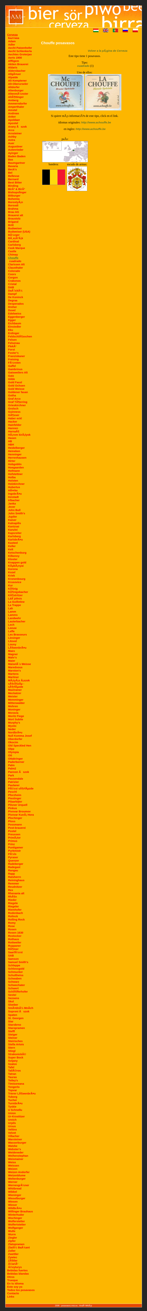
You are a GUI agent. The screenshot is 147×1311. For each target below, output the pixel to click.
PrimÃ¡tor (14, 837)
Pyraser (13, 857)
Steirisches (15, 1041)
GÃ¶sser (13, 415)
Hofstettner (15, 474)
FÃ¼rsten (14, 362)
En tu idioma (15, 1283)
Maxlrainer (15, 689)
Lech (11, 624)
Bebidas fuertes (17, 1270)
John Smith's (16, 513)
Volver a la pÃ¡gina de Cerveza (107, 50)
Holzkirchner (16, 483)
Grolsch (13, 408)
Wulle (11, 1231)
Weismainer (15, 1159)
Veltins (12, 1129)
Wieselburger (16, 1198)
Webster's (14, 1149)
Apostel (13, 123)
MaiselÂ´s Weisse (19, 664)
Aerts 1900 (15, 57)
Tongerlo (14, 1086)
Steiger (12, 1034)
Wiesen (13, 1201)
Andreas (13, 113)
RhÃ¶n (12, 896)
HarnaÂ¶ (13, 431)
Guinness (14, 411)
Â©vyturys (15, 1267)
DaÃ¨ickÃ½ (15, 290)
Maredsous (15, 667)
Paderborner (16, 761)
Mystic (12, 725)
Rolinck (13, 916)
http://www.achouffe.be (96, 122)
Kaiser (12, 519)
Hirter (11, 460)
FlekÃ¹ (12, 346)
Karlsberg (14, 536)
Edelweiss (14, 313)
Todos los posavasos (21, 1290)
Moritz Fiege (16, 716)
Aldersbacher (17, 70)
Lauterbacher (16, 621)
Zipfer (12, 1240)
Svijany (13, 1060)
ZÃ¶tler (13, 1260)
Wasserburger (17, 1142)
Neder (12, 729)
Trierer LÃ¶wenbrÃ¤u (22, 1093)
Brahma (13, 208)
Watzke (12, 1145)
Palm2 (12, 768)
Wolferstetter (16, 1221)
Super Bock (15, 1057)
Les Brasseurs (17, 634)
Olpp (11, 748)
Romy (12, 922)
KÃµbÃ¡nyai (16, 565)
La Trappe (14, 605)
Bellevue (13, 175)
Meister (13, 696)
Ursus (12, 1126)
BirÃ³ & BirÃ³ (16, 189)
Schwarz (13, 981)
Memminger (15, 699)
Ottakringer (15, 758)
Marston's (14, 670)
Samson (13, 958)
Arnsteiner (15, 133)
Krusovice (14, 582)
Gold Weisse (16, 388)
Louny (12, 644)
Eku (10, 329)
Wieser (12, 1204)
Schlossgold (16, 968)
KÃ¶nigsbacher (18, 591)
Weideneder (16, 1152)
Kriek (11, 575)
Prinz (11, 844)
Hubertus (14, 487)
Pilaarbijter (15, 801)
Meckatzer (14, 693)
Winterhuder (16, 1214)
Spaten (12, 1014)
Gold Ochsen (16, 385)
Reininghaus (16, 880)
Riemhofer (15, 909)
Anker (12, 116)
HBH (11, 444)
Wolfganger (15, 1227)
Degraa (12, 300)
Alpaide (13, 77)
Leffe (11, 631)
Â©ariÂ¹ (13, 1263)
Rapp (11, 873)
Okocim (13, 742)
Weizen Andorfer (19, 1172)
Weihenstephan (18, 1155)
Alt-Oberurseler (18, 83)
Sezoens (13, 998)
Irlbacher (14, 500)
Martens (13, 673)
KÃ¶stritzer (15, 595)
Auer (11, 143)
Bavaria (13, 166)
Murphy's (14, 722)
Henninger (15, 454)
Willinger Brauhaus (20, 1211)
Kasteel (13, 542)
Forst (11, 349)
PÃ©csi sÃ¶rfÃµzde (21, 788)
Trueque (12, 1280)
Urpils (12, 1122)
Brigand (13, 221)
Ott (10, 755)
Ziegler (12, 1237)
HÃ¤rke (13, 490)
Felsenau (14, 342)
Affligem (13, 60)
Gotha (12, 395)
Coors (12, 274)
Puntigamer (15, 847)
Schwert (13, 988)
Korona (13, 569)
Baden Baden (17, 156)
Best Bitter (15, 182)
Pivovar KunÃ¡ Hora (21, 814)
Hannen (13, 428)
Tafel (11, 1067)
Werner (12, 1181)
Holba (12, 477)
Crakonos (14, 280)
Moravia (13, 712)
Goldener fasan (18, 392)
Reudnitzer (15, 886)
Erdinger (13, 333)
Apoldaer (14, 119)
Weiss (12, 1162)
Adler (11, 44)
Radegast (14, 867)
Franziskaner (16, 356)
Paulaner (14, 785)
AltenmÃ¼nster (18, 93)
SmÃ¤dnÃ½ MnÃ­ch (20, 1007)
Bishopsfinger (17, 192)
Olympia (13, 752)
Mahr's (12, 657)
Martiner (13, 677)
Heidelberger (16, 447)
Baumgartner (16, 162)
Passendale (15, 778)
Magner (13, 654)
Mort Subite (15, 719)
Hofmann (14, 470)
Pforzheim (14, 795)
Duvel (12, 310)
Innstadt (13, 496)
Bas (10, 159)
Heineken (14, 451)
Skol (11, 1001)
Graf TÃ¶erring (17, 401)
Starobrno (14, 1024)
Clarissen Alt (16, 264)
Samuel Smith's (18, 962)
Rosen (12, 929)
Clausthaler (15, 267)
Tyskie (12, 1106)
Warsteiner (15, 1139)
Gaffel (12, 365)
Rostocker (14, 935)
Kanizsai (13, 526)
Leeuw (12, 627)
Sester (12, 994)
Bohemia (14, 198)
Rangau (13, 870)
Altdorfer (14, 87)
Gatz (11, 375)
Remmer (13, 883)
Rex (10, 890)
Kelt (10, 549)
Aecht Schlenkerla (20, 51)
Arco (11, 130)
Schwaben (15, 978)
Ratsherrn (14, 876)
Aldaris (12, 67)
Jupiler (12, 516)
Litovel (12, 641)
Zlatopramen (16, 1244)
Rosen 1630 (15, 932)
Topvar (12, 1090)
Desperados (16, 303)
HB (10, 441)
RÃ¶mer (13, 948)
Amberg (13, 100)
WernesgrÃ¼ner (18, 1185)
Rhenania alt (16, 893)
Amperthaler (16, 106)
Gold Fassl (15, 382)
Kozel (11, 572)
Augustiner (15, 146)
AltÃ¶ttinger (16, 96)
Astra (11, 139)
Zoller (12, 1250)
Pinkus (12, 808)
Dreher (12, 306)
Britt (11, 225)
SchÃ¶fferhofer (18, 991)
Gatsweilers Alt (18, 372)
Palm (11, 765)
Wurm (12, 1234)
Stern (11, 1047)
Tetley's (13, 1080)
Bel (10, 172)
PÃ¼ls (12, 853)
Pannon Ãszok (18, 771)
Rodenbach (15, 912)
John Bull (14, 510)
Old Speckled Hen (19, 745)
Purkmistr (14, 850)
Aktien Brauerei (18, 64)
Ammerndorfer (17, 103)
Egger (12, 320)
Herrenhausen (17, 457)
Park (11, 775)
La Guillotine (16, 601)
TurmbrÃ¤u (15, 1103)
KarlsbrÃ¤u (15, 539)
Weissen (13, 1165)
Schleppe (14, 965)
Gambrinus (15, 369)
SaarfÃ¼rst (15, 952)
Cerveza (12, 34)
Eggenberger (16, 316)
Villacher (13, 1136)
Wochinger (15, 1217)
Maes (11, 650)
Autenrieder (15, 149)
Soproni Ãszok (18, 1011)
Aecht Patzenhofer (20, 47)
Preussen (14, 834)
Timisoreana (16, 1083)
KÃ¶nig (13, 588)
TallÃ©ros (14, 1070)
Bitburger (14, 195)
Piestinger (14, 798)
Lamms (13, 614)
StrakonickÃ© (17, 1054)
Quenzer (13, 860)
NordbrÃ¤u (15, 732)
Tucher (12, 1100)
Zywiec (12, 1257)
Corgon (13, 277)
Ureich (12, 1119)
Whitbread (14, 1188)
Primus (12, 840)
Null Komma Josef (20, 735)
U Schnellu (15, 1109)
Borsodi (13, 205)
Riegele (13, 903)
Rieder (12, 899)
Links (10, 1296)
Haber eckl (15, 418)
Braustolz (14, 218)
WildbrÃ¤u (15, 1208)
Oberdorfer (15, 738)
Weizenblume (17, 1175)
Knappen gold (17, 562)
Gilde (11, 379)
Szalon (12, 1064)
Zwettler (13, 1253)
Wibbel (12, 1191)
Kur (10, 585)
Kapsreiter (15, 532)
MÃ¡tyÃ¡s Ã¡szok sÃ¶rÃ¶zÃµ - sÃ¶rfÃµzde (19, 683)
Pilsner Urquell (17, 804)
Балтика (13, 37)
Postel (12, 831)
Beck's (12, 169)
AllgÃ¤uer (14, 74)
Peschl (12, 791)
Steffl (11, 1031)
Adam (12, 41)
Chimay (13, 254)
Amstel (12, 110)
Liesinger (14, 637)
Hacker (12, 421)
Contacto (13, 1293)
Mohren (13, 706)
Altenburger (16, 90)
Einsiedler (14, 326)
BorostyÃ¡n (15, 202)
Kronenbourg (16, 578)
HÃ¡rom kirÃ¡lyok (19, 434)
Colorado (14, 270)
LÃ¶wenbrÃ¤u (17, 647)
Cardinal (13, 241)
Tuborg (12, 1096)
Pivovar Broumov (19, 811)
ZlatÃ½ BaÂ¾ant (19, 1247)
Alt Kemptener (17, 80)
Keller (12, 546)
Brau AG (13, 211)
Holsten (13, 480)
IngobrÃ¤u (15, 493)
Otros (11, 1276)
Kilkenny (14, 555)
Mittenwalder (16, 702)
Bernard (13, 179)
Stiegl (12, 1050)
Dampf (12, 293)
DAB (11, 287)
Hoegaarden (16, 467)
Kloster (13, 559)
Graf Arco (14, 398)
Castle (12, 251)
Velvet (12, 1132)
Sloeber (13, 1004)
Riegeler (13, 906)
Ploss (11, 821)
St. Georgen (16, 1018)
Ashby (12, 136)
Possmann (15, 824)
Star (10, 1021)
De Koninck (15, 297)
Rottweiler (14, 942)
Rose (11, 926)
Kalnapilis (14, 523)
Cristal (12, 284)
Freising (13, 359)
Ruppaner (14, 945)
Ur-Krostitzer (16, 1116)
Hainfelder (14, 424)
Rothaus (13, 939)
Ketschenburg (17, 552)
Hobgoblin (15, 464)
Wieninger (14, 1195)
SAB (11, 955)
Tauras (12, 1077)
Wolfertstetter (17, 1224)
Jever (11, 506)
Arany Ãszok (17, 126)
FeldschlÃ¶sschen (20, 336)
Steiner (12, 1037)
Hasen (12, 437)
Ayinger (13, 153)
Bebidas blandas (18, 1273)
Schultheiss (15, 975)
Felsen (12, 339)
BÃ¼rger (14, 234)
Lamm (12, 611)
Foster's (13, 352)
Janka (12, 503)
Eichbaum (14, 323)
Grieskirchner (17, 405)
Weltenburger (17, 1178)
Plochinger (15, 817)
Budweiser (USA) (19, 231)
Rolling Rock (16, 919)
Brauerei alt (15, 215)
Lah (10, 608)
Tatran (12, 1073)
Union (12, 1113)
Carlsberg (14, 244)
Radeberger (15, 863)
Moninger (14, 709)
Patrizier (13, 781)
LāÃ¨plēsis (15, 598)
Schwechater (16, 985)
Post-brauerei (17, 827)
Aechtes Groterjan (20, 54)
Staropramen (16, 1027)
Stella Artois (16, 1044)
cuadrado (15, 261)
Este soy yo (14, 1286)
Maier (11, 660)
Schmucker (15, 971)
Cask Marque (16, 247)
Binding (13, 185)
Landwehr (14, 618)
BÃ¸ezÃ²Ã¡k (15, 238)
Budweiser (15, 228)
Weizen (12, 1168)
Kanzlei (13, 529)
